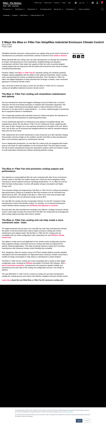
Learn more (6, 280)
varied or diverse (60, 56)
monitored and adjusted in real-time (43, 205)
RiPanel (29, 263)
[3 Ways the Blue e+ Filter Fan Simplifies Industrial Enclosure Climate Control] (37, 15)
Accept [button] (79, 420)
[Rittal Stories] (24, 15)
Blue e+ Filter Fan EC (26, 73)
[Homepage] (6, 15)
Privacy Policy (69, 412)
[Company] (15, 15)
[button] (8, 9)
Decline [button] (87, 420)
